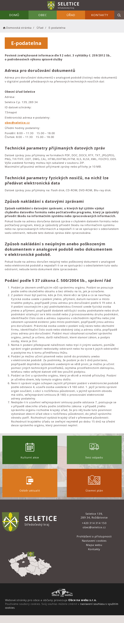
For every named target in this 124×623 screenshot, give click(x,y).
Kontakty (99, 15)
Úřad (71, 15)
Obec (42, 15)
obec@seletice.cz (17, 123)
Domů (14, 15)
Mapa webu (94, 545)
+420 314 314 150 (94, 523)
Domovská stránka (17, 27)
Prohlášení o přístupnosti (94, 536)
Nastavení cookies (94, 540)
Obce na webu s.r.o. (82, 600)
